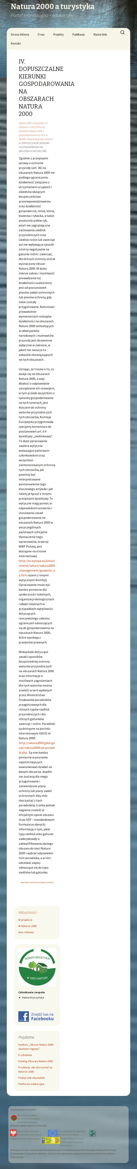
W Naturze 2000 (27, 926)
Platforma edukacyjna (31, 1084)
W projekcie (25, 920)
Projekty (58, 34)
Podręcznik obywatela (31, 1078)
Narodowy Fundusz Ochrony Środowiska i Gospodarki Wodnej (28, 1119)
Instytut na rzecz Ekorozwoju (25, 1138)
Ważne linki (100, 34)
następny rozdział (45, 882)
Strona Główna (20, 34)
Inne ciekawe (26, 932)
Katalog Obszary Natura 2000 (35, 1061)
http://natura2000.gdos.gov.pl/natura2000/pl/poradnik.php (37, 747)
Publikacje (78, 34)
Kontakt (16, 43)
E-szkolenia (25, 1055)
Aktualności (27, 912)
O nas (41, 34)
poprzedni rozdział (29, 882)
